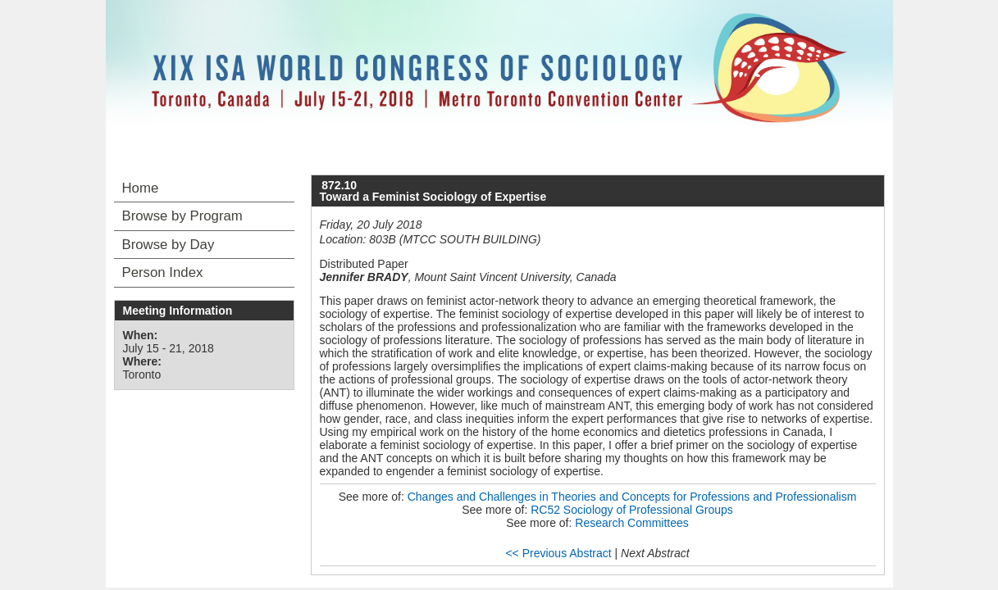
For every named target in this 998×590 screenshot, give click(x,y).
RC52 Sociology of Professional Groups (632, 509)
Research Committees (632, 522)
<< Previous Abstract (558, 553)
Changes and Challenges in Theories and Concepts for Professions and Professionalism (632, 496)
